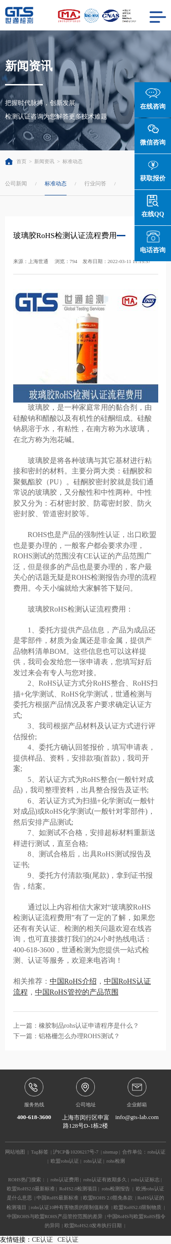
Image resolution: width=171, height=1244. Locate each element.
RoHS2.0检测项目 (78, 1188)
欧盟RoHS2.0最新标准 (31, 1188)
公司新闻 (16, 183)
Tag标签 (39, 1151)
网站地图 (15, 1151)
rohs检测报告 (116, 1188)
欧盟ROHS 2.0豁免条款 (108, 1197)
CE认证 (42, 1239)
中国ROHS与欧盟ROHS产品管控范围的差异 (55, 1216)
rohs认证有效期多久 (105, 1179)
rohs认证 (156, 1151)
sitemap (110, 1151)
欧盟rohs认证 (65, 1161)
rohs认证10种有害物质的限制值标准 (70, 1207)
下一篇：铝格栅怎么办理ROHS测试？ (66, 1036)
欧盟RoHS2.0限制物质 (137, 1207)
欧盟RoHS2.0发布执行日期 (93, 1225)
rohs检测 (116, 1161)
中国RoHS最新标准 (57, 1197)
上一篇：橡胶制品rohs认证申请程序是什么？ (76, 1025)
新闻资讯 (44, 161)
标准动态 (72, 161)
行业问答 (95, 183)
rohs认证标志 (145, 1179)
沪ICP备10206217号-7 (75, 1151)
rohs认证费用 (65, 1179)
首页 (15, 161)
